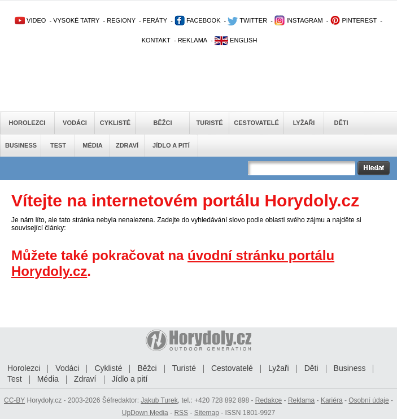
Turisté (209, 122)
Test (58, 145)
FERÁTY (155, 20)
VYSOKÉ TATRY (76, 20)
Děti (341, 122)
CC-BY (14, 400)
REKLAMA (193, 40)
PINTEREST (353, 20)
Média (92, 145)
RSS (181, 413)
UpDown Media (145, 413)
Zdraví (127, 145)
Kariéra (332, 400)
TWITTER (247, 20)
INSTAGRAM (298, 20)
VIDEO (30, 20)
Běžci (163, 122)
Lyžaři (304, 122)
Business (21, 145)
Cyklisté (115, 122)
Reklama (301, 400)
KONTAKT (156, 40)
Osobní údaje (368, 400)
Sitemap (206, 413)
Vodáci (75, 122)
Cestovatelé (256, 122)
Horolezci (27, 122)
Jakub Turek (159, 400)
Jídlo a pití (171, 145)
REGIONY (121, 20)
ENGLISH (236, 40)
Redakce (268, 400)
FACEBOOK (197, 20)
